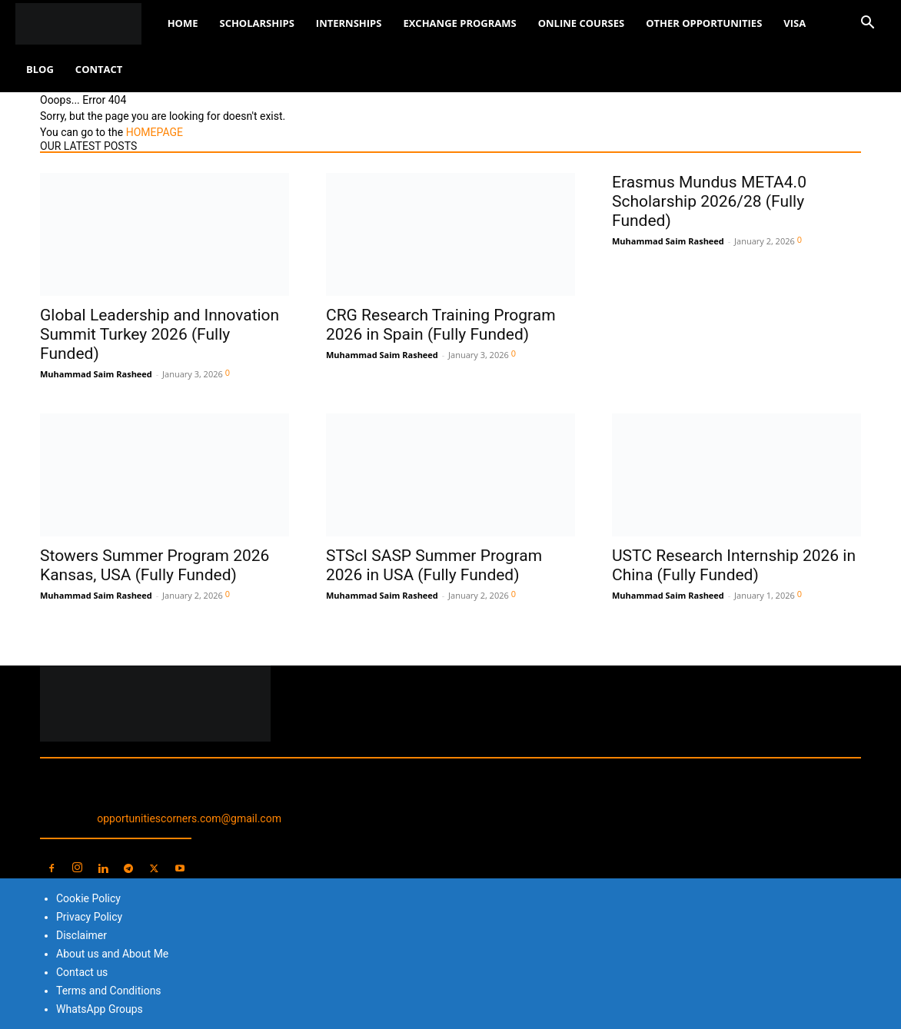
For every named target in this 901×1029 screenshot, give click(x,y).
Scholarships (256, 23)
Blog (40, 69)
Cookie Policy (88, 898)
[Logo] (86, 23)
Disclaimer (81, 935)
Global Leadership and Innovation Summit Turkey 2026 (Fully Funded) (159, 334)
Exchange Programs (459, 23)
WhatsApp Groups (99, 1009)
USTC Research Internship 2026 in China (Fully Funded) (734, 565)
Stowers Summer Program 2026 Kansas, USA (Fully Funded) (154, 565)
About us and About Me (112, 954)
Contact (99, 69)
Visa (794, 23)
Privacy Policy (89, 917)
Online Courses (581, 23)
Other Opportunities (704, 23)
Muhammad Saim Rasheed (96, 374)
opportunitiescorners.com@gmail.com (189, 818)
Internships (349, 23)
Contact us (82, 972)
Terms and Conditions (108, 990)
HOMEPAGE (154, 132)
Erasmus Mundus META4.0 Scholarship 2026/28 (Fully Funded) (709, 201)
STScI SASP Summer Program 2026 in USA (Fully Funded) (434, 565)
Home (183, 23)
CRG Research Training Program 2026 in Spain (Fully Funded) (441, 325)
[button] (867, 24)
